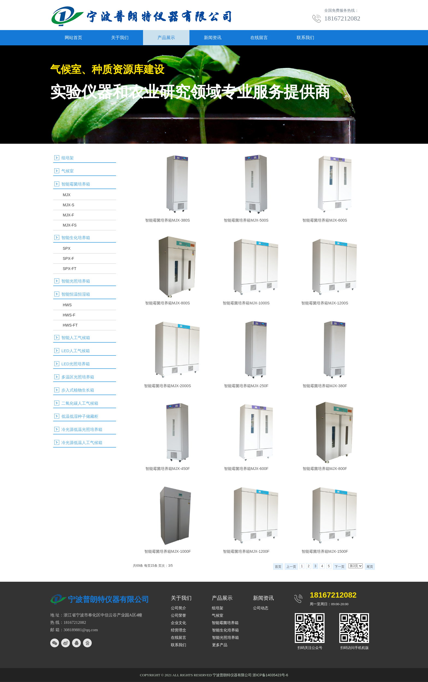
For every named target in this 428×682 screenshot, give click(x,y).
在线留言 (259, 37)
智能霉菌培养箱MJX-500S (246, 220)
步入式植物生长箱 (77, 390)
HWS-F (69, 315)
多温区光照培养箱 (77, 377)
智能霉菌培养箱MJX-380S (167, 220)
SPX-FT (69, 268)
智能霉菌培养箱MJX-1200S (324, 303)
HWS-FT (70, 325)
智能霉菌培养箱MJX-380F (325, 386)
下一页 (339, 567)
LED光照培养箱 (75, 363)
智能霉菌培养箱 (75, 184)
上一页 (291, 567)
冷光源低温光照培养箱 (81, 429)
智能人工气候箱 (75, 337)
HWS (67, 305)
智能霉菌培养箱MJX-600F (246, 468)
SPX (66, 248)
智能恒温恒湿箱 (75, 294)
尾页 (370, 567)
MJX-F (68, 215)
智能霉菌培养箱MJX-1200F (246, 551)
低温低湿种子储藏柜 (79, 416)
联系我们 (305, 37)
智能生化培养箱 (75, 237)
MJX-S (68, 205)
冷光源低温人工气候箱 (81, 442)
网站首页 (73, 37)
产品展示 (166, 37)
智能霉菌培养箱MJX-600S (324, 220)
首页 (278, 567)
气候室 (67, 171)
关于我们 (120, 37)
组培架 (67, 157)
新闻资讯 (212, 37)
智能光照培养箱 (75, 281)
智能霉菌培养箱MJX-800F (325, 468)
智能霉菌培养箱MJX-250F (246, 386)
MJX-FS (70, 225)
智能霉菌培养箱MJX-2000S (167, 386)
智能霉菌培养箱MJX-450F (167, 468)
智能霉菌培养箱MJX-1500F (325, 551)
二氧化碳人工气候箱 (79, 403)
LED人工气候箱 (75, 350)
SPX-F (68, 258)
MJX (66, 195)
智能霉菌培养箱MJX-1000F (167, 551)
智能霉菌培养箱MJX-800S (167, 303)
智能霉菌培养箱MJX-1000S (246, 303)
